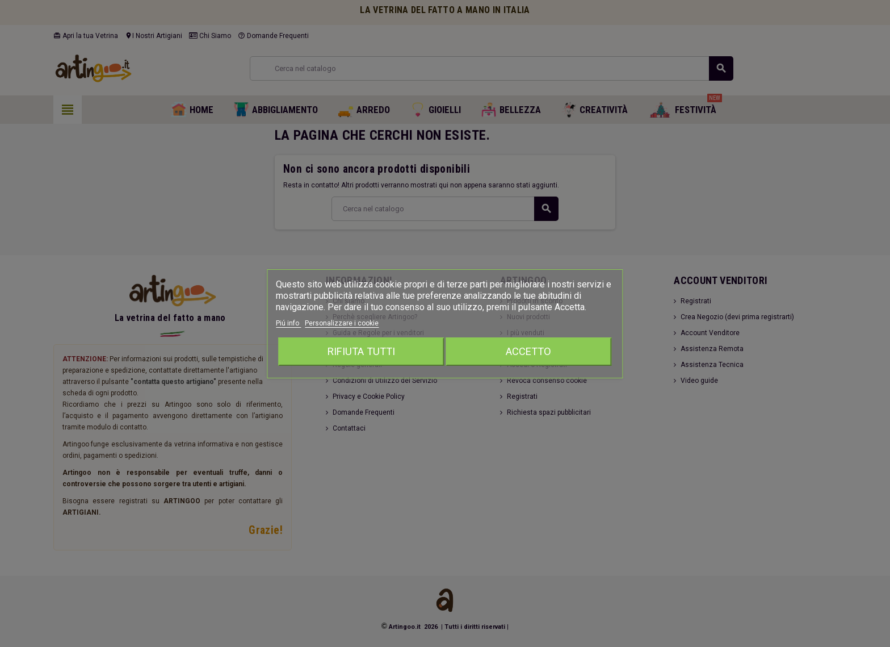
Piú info (288, 323)
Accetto (528, 351)
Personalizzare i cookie (342, 323)
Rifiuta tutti (361, 351)
